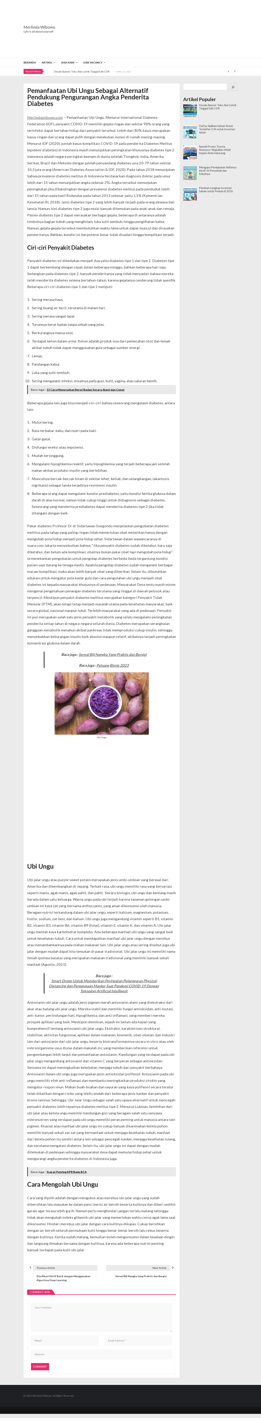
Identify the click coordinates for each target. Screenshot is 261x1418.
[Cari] (233, 87)
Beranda (30, 62)
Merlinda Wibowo (39, 27)
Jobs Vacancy (92, 62)
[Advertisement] (153, 29)
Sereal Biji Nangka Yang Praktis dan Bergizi (112, 654)
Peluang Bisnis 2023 (112, 665)
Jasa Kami (67, 62)
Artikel (47, 62)
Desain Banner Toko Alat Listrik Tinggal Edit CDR (81, 71)
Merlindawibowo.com (45, 117)
